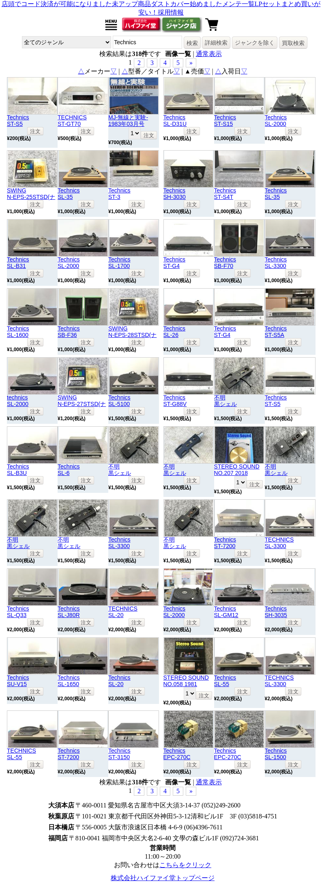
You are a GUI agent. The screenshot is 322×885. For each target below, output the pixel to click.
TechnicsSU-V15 (18, 680)
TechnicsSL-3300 (276, 262)
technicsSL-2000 (17, 400)
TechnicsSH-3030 (174, 193)
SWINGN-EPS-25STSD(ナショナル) (31, 197)
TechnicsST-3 (119, 193)
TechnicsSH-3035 (276, 611)
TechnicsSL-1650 (69, 680)
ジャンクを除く (255, 42)
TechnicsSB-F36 (69, 331)
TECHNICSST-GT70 (72, 120)
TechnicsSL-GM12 (226, 611)
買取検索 (293, 43)
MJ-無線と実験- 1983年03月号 (128, 120)
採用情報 (171, 12)
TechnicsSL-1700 (119, 262)
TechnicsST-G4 (174, 262)
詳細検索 (216, 42)
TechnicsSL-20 (119, 680)
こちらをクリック (185, 864)
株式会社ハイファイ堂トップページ (163, 877)
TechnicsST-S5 (18, 120)
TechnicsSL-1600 (18, 331)
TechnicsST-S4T (225, 193)
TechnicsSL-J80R (69, 611)
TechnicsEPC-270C (177, 753)
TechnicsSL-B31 (18, 262)
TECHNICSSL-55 (21, 753)
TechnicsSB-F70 (225, 262)
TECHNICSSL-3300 (279, 542)
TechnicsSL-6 (69, 469)
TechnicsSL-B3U (18, 469)
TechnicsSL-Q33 (18, 611)
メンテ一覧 (238, 3)
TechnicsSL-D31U (175, 120)
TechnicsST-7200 (225, 542)
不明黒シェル (225, 400)
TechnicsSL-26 (174, 331)
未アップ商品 (131, 3)
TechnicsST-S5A (276, 331)
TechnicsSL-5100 (119, 400)
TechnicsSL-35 (69, 193)
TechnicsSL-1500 (276, 753)
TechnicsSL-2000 (276, 120)
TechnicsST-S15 (225, 120)
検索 (192, 43)
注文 (35, 131)
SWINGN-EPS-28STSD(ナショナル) (132, 335)
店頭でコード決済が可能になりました (57, 3)
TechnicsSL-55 (225, 680)
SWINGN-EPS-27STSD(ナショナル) (82, 404)
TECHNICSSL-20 (122, 611)
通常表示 (209, 53)
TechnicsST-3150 (119, 753)
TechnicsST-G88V (175, 400)
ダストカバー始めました (186, 3)
